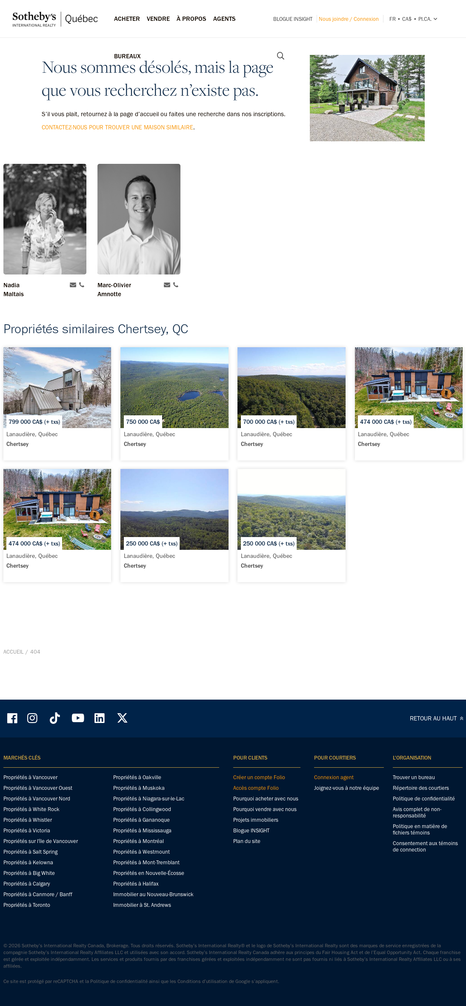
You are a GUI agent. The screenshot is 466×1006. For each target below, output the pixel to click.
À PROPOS (191, 19)
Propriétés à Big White (29, 873)
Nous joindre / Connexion (349, 19)
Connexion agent (334, 777)
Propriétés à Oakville (137, 777)
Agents (224, 19)
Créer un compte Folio (259, 777)
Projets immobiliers (255, 820)
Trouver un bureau (414, 777)
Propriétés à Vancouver (30, 777)
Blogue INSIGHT (292, 19)
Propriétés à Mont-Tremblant (146, 862)
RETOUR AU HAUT (438, 718)
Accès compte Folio (256, 788)
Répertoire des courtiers (421, 788)
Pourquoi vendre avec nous (265, 809)
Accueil (13, 652)
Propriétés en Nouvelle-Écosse (148, 873)
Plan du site (246, 841)
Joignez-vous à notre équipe (346, 788)
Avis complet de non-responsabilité (417, 812)
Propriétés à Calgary (26, 883)
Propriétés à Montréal (138, 841)
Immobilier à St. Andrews (142, 905)
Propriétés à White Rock (31, 809)
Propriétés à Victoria (26, 830)
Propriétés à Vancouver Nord (36, 798)
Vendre (158, 19)
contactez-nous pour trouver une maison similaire (117, 127)
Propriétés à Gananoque (141, 820)
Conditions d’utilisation (202, 981)
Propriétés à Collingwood (142, 809)
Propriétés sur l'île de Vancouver (40, 841)
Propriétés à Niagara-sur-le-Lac (148, 798)
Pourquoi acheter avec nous (265, 798)
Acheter (127, 19)
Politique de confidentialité (424, 798)
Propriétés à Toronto (26, 905)
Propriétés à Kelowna (28, 862)
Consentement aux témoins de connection (425, 846)
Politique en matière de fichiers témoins (420, 829)
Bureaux (127, 56)
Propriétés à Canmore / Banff (37, 894)
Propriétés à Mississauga (142, 830)
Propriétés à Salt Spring (30, 852)
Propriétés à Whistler (27, 820)
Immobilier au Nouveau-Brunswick (153, 894)
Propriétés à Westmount (141, 852)
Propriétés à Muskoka (139, 788)
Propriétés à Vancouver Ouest (37, 788)
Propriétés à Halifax (136, 883)
